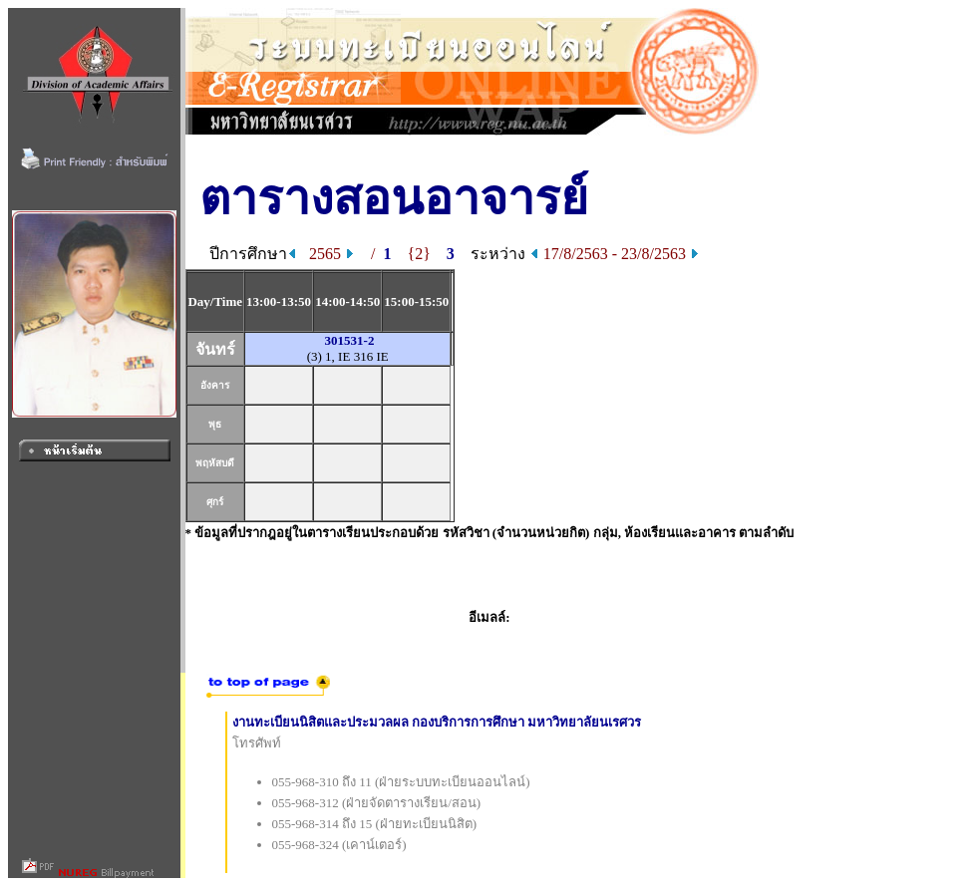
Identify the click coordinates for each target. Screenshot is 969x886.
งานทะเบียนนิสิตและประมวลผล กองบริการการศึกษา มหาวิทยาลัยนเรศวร (437, 722)
